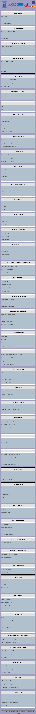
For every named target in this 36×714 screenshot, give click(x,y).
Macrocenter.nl (12, 711)
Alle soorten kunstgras (6, 169)
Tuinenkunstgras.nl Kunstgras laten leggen (10, 687)
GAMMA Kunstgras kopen (7, 680)
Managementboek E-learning (7, 306)
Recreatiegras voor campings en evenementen (11, 702)
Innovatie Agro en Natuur (6, 515)
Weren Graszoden (5, 254)
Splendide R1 (4, 705)
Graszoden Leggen (5, 665)
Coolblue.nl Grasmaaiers (6, 487)
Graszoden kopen (5, 19)
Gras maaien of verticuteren (7, 324)
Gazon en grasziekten (6, 599)
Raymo (3, 497)
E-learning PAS (4, 302)
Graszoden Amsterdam (6, 442)
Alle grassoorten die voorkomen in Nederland (11, 406)
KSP (2, 106)
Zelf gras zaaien (4, 342)
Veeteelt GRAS (4, 572)
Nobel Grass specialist (6, 209)
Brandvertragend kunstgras (7, 118)
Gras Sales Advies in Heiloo (7, 382)
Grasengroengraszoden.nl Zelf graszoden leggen (11, 354)
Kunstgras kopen (5, 431)
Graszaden (3, 71)
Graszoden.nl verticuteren (6, 527)
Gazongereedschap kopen (6, 321)
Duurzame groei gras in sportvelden (9, 554)
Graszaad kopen (4, 64)
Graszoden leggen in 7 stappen (7, 83)
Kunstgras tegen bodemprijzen (7, 143)
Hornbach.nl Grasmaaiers (6, 494)
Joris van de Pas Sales (6, 203)
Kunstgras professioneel (6, 188)
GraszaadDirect (4, 68)
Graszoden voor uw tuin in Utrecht (8, 464)
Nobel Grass (4, 206)
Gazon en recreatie (5, 695)
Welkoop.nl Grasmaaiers (6, 500)
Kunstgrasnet (4, 176)
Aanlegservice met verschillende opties (9, 266)
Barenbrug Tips (4, 336)
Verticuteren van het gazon (7, 534)
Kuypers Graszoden (5, 627)
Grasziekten (4, 609)
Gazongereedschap (5, 317)
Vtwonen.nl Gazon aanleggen (7, 364)
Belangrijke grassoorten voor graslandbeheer (10, 409)
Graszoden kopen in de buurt (7, 446)
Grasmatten (3, 617)
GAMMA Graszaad (5, 580)
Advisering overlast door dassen (8, 376)
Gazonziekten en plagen (6, 605)
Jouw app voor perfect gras (7, 287)
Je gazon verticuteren (5, 530)
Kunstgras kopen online (6, 139)
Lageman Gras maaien (6, 476)
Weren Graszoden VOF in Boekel (8, 257)
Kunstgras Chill (4, 173)
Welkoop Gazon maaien (6, 479)
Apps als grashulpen (5, 281)
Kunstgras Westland (5, 128)
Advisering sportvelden (6, 379)
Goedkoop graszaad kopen (7, 61)
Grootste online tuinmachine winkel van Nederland (12, 53)
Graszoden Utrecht (5, 461)
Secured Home (4, 38)
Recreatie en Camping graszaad (8, 545)
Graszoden (3, 34)
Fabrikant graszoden (5, 221)
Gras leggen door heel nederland (8, 31)
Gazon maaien (4, 472)
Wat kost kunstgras (5, 239)
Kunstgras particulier (5, 121)
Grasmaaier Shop (5, 49)
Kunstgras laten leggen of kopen (8, 154)
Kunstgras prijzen (5, 236)
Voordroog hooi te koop (6, 23)
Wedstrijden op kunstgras (6, 131)
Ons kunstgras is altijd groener (7, 161)
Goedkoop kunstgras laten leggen (8, 233)
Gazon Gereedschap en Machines (8, 314)
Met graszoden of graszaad (7, 361)
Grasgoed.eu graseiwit (6, 569)
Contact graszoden (5, 218)
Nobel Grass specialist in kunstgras (8, 146)
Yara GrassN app (5, 291)
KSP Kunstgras (4, 109)
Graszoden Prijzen (5, 251)
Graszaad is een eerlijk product (7, 654)
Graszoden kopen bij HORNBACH (8, 79)
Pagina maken (19, 711)
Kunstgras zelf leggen (6, 272)
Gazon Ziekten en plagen (6, 602)
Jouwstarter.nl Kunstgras (6, 94)
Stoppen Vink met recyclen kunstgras (9, 639)
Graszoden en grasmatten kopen (8, 421)
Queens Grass (4, 224)
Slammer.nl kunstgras (6, 98)
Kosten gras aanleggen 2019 (7, 357)
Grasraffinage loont (5, 512)
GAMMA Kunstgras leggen (7, 269)
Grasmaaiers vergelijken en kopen (8, 490)
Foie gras (3, 439)
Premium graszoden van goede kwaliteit (9, 630)
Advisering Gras (4, 372)
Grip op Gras (4, 391)
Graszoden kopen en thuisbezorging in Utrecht (11, 454)
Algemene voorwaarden (28, 711)
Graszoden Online (5, 86)
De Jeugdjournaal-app (6, 284)
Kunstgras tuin (4, 124)
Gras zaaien (3, 339)
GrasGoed (3, 509)
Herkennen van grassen (6, 412)
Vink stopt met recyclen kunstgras (8, 642)
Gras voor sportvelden (6, 557)
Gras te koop (4, 16)
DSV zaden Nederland (6, 542)
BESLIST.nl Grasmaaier (6, 46)
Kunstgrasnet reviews (6, 179)
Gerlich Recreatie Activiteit (7, 699)
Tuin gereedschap (5, 327)
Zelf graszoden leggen (6, 346)
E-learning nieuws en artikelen (7, 299)
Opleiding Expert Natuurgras (7, 560)
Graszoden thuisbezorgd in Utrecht (8, 457)
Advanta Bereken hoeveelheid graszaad (9, 650)
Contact (18, 713)
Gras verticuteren (5, 524)
